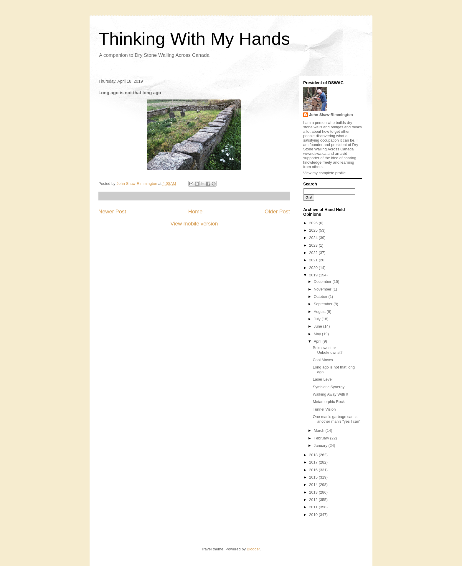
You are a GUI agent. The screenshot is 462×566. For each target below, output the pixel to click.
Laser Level (322, 379)
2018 (314, 455)
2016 (314, 470)
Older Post (277, 212)
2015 (314, 477)
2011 (314, 507)
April (318, 341)
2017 (314, 462)
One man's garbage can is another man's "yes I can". (337, 419)
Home (195, 212)
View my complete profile (324, 173)
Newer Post (112, 212)
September (324, 304)
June (318, 326)
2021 (314, 260)
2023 (314, 245)
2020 (314, 267)
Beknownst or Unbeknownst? (327, 350)
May (318, 334)
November (323, 289)
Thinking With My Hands (194, 39)
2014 (314, 484)
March (320, 430)
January (321, 445)
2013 (314, 492)
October (321, 296)
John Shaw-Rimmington (331, 114)
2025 (314, 230)
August (320, 311)
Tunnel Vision (324, 409)
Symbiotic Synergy (328, 387)
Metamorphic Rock (328, 401)
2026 (314, 223)
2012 (314, 499)
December (323, 281)
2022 (314, 252)
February (322, 438)
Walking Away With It (330, 394)
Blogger (253, 549)
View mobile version (194, 224)
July (318, 319)
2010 (314, 514)
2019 (314, 275)
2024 (314, 237)
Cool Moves (323, 360)
